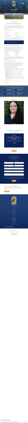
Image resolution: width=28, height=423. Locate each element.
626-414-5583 (11, 226)
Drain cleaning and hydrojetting (18, 32)
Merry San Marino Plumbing (13, 80)
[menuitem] (11, 232)
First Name (5, 161)
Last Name (15, 161)
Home (14, 207)
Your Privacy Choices (16, 231)
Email (14, 164)
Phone (5, 164)
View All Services (7, 191)
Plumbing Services (14, 210)
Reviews (14, 214)
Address (5, 167)
